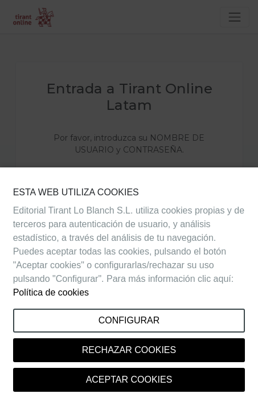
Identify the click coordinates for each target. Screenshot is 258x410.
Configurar (129, 320)
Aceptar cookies (129, 379)
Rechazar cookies (129, 350)
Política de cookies (51, 292)
